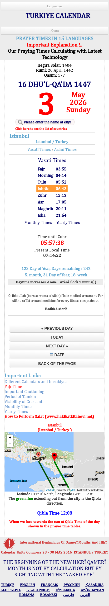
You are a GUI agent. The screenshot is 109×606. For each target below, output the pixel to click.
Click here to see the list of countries (41, 129)
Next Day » (57, 346)
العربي (85, 594)
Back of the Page (57, 364)
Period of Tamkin (20, 396)
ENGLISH (27, 584)
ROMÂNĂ (26, 594)
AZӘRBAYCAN (92, 590)
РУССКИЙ (72, 584)
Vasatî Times (39, 149)
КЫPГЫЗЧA (10, 590)
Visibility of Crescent (23, 401)
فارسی (68, 594)
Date (57, 354)
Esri (72, 489)
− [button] (10, 444)
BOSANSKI (48, 594)
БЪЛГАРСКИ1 (38, 590)
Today (56, 337)
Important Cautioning (24, 391)
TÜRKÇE (7, 584)
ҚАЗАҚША (94, 584)
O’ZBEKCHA (65, 590)
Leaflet (50, 489)
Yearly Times (68, 222)
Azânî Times (65, 149)
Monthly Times (38, 222)
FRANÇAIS (49, 584)
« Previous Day (57, 329)
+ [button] (10, 437)
